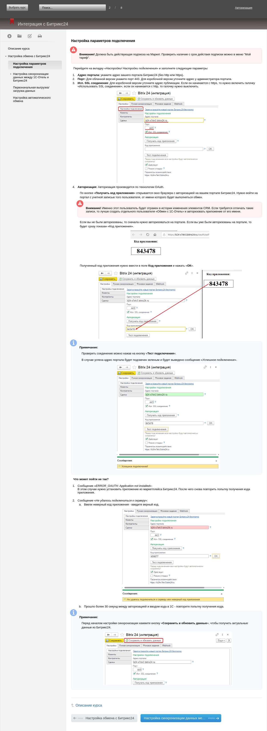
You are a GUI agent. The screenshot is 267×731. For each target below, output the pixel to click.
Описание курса (19, 48)
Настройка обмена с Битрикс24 (29, 56)
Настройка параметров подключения (29, 65)
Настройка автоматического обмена (32, 99)
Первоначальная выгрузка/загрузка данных (31, 89)
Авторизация (243, 7)
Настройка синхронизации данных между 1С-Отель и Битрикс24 (31, 77)
